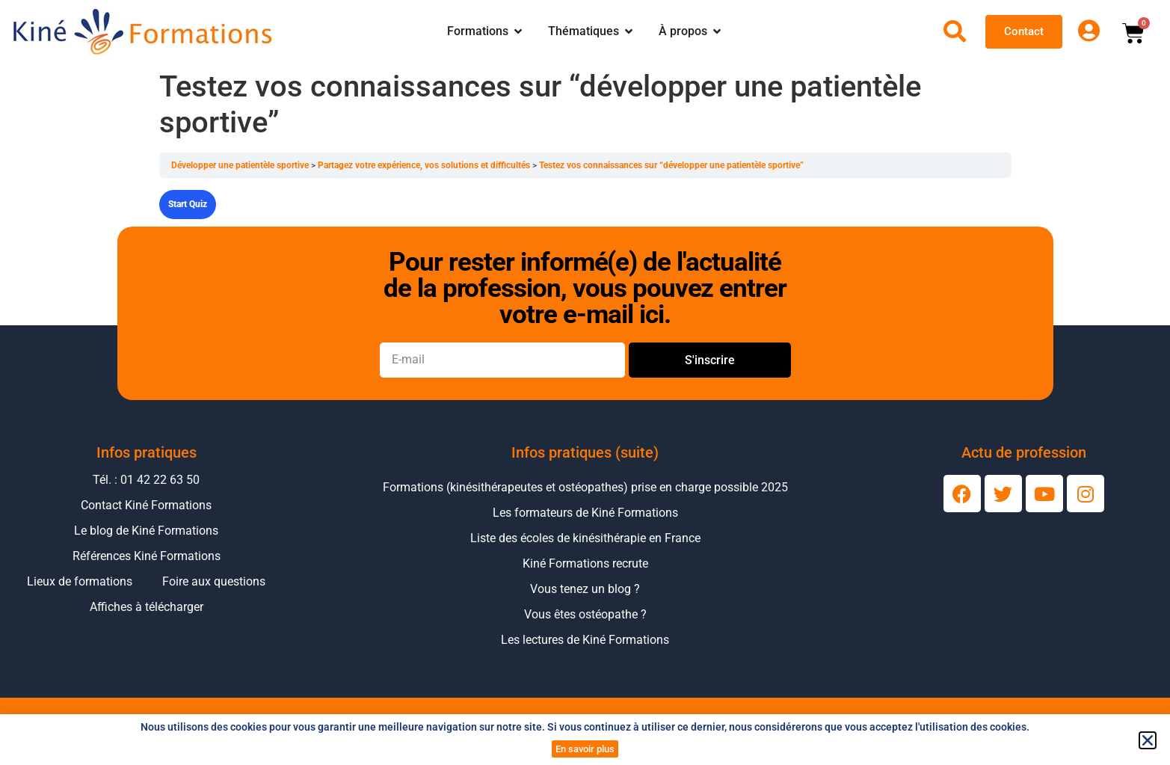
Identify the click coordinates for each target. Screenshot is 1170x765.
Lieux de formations (79, 581)
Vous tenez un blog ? (585, 589)
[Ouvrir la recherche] (955, 31)
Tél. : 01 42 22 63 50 (146, 480)
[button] (1147, 740)
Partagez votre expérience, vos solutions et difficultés (425, 165)
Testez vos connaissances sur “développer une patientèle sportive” (671, 165)
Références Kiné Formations (147, 556)
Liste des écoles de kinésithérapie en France (585, 538)
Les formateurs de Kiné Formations (585, 513)
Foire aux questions (213, 581)
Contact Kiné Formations (146, 505)
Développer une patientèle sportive (241, 165)
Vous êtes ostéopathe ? (585, 614)
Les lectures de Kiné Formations (585, 640)
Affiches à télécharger (146, 607)
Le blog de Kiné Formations (146, 530)
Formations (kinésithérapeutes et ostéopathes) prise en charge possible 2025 (585, 487)
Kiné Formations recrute (585, 563)
